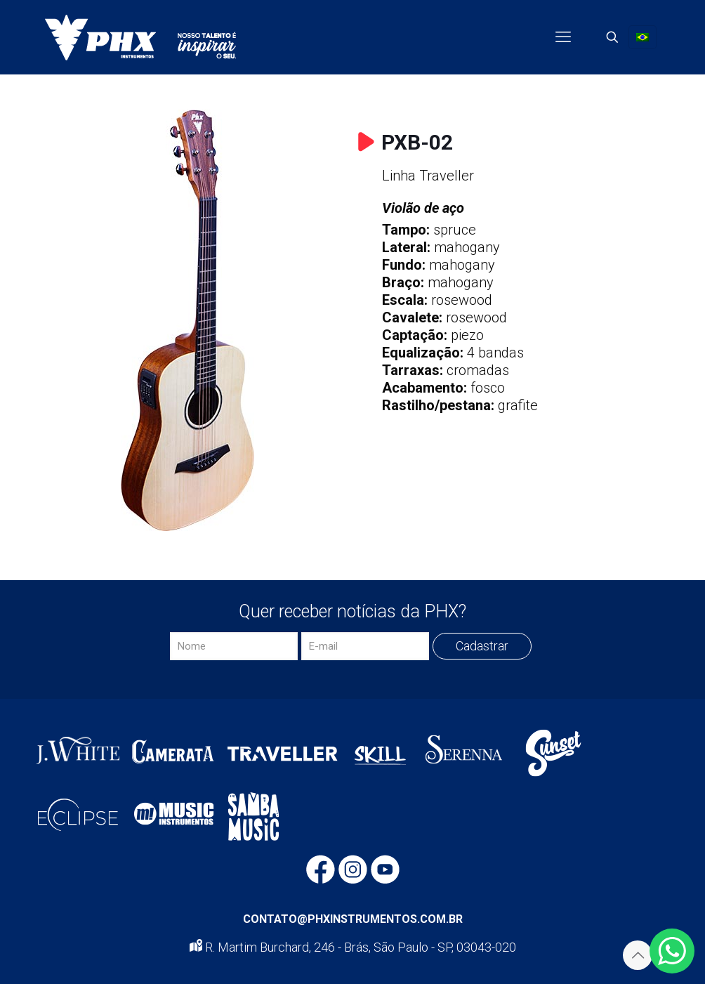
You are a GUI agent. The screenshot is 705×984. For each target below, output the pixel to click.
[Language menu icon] (642, 37)
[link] (187, 320)
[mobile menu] (563, 37)
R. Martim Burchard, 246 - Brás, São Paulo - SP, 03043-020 (353, 947)
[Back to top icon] (637, 955)
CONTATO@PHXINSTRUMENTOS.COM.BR (353, 919)
